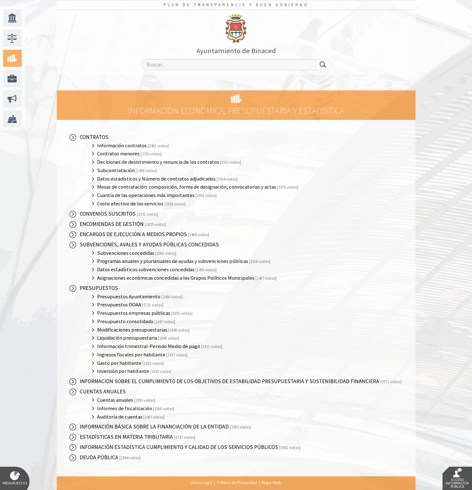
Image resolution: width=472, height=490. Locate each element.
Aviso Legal (201, 482)
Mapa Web (271, 482)
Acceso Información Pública (457, 478)
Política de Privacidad (237, 482)
